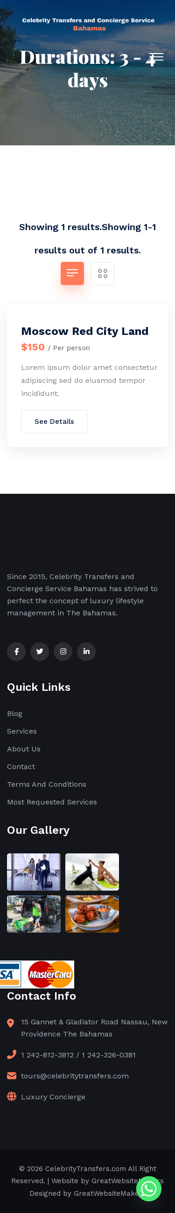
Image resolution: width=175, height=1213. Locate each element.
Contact (21, 766)
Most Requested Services (52, 801)
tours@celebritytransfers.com (75, 1075)
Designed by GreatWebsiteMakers (87, 1193)
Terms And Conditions (46, 784)
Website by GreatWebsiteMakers (107, 1181)
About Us (24, 748)
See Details (54, 421)
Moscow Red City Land (84, 331)
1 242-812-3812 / (50, 1054)
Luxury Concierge (53, 1096)
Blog (14, 713)
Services (22, 731)
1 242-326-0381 (109, 1054)
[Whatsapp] (148, 1188)
